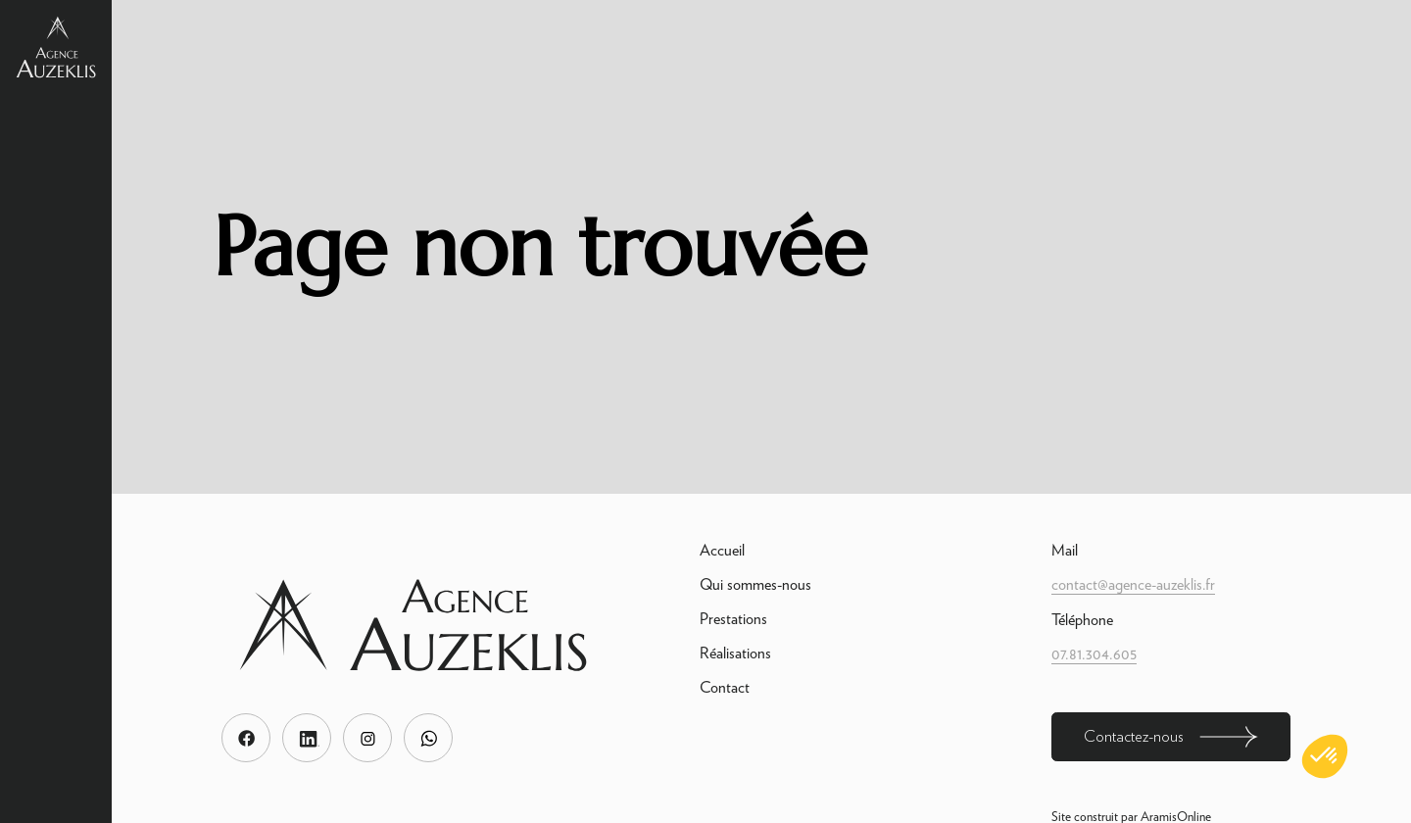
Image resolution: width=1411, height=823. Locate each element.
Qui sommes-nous (755, 584)
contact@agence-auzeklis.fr (1133, 584)
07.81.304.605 (1094, 654)
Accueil (722, 550)
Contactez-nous (1171, 737)
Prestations (733, 618)
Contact (725, 687)
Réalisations (735, 653)
